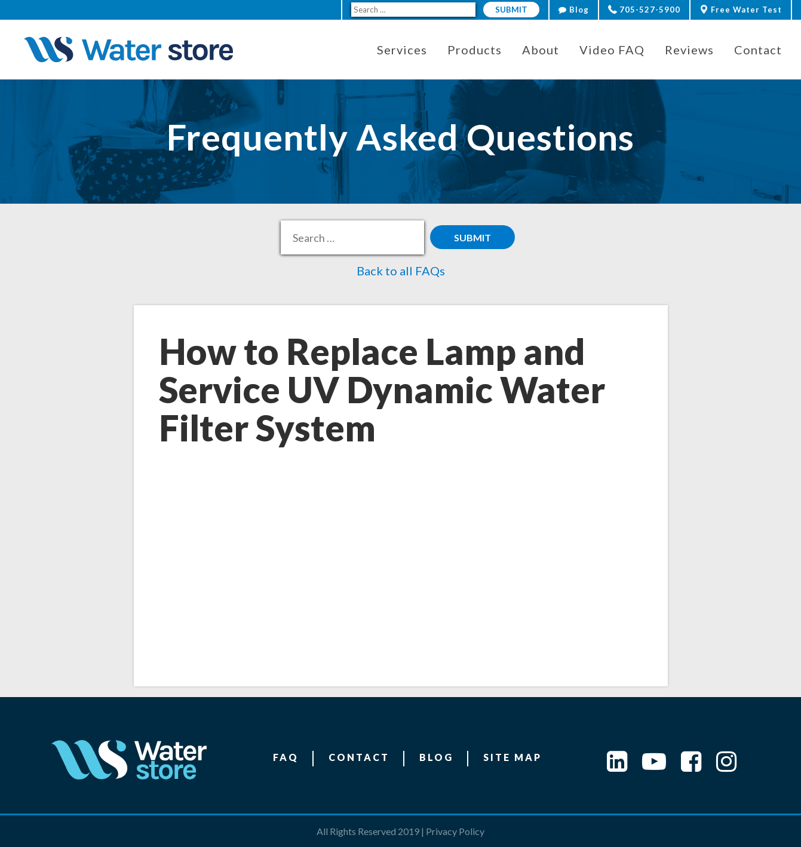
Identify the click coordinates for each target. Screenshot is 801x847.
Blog (573, 9)
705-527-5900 (644, 9)
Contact (359, 757)
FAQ (286, 757)
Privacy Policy (455, 831)
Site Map (512, 757)
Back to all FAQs (401, 270)
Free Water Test (740, 9)
